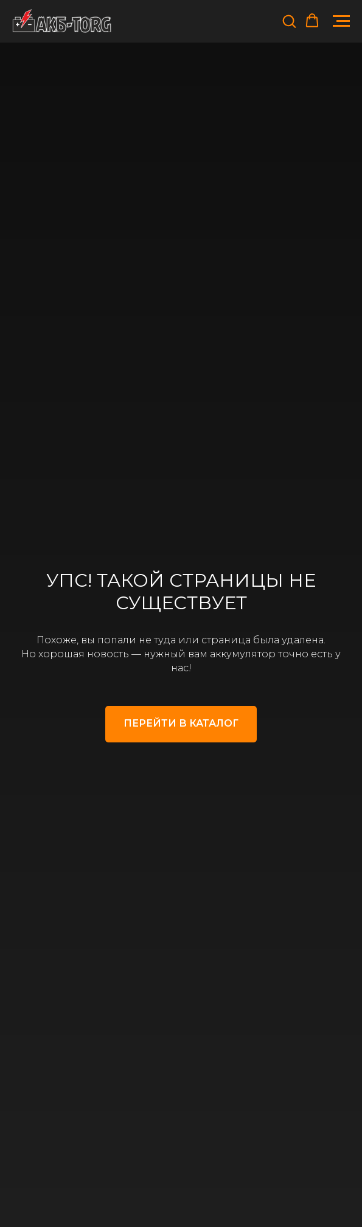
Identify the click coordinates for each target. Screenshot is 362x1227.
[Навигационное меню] (341, 21)
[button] (289, 20)
